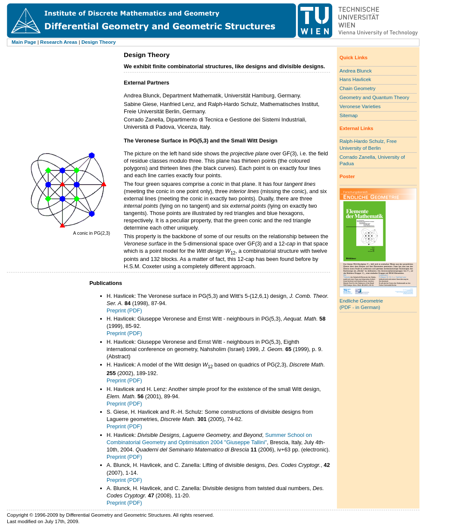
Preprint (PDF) (124, 310)
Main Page (24, 42)
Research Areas (58, 42)
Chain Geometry (357, 88)
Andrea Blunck (355, 70)
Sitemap (348, 115)
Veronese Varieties (360, 106)
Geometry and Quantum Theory (374, 97)
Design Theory (98, 42)
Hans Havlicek (355, 79)
